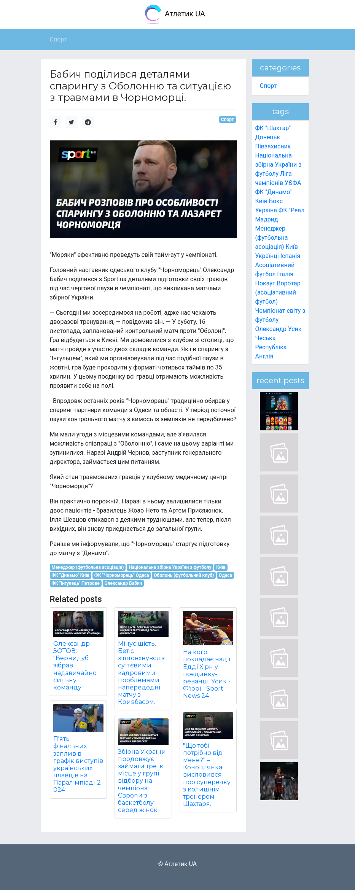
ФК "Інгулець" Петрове (75, 583)
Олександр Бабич (123, 583)
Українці (267, 256)
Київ (221, 567)
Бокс (276, 201)
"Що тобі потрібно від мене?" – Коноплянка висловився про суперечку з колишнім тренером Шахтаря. (207, 775)
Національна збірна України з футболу (170, 567)
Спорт (227, 119)
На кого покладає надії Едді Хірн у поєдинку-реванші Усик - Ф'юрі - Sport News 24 (207, 673)
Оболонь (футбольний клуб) (184, 575)
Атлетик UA (174, 14)
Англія (264, 356)
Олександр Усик (278, 329)
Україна (266, 210)
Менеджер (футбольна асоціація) (87, 567)
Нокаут (265, 283)
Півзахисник (273, 146)
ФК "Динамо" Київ (70, 575)
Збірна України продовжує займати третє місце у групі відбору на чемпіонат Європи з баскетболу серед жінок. (142, 781)
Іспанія (290, 256)
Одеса (225, 575)
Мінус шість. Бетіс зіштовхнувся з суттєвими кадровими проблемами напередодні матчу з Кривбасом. (141, 673)
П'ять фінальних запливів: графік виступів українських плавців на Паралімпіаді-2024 (78, 764)
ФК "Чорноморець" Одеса (121, 575)
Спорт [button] (58, 39)
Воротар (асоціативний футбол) (278, 292)
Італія (285, 274)
